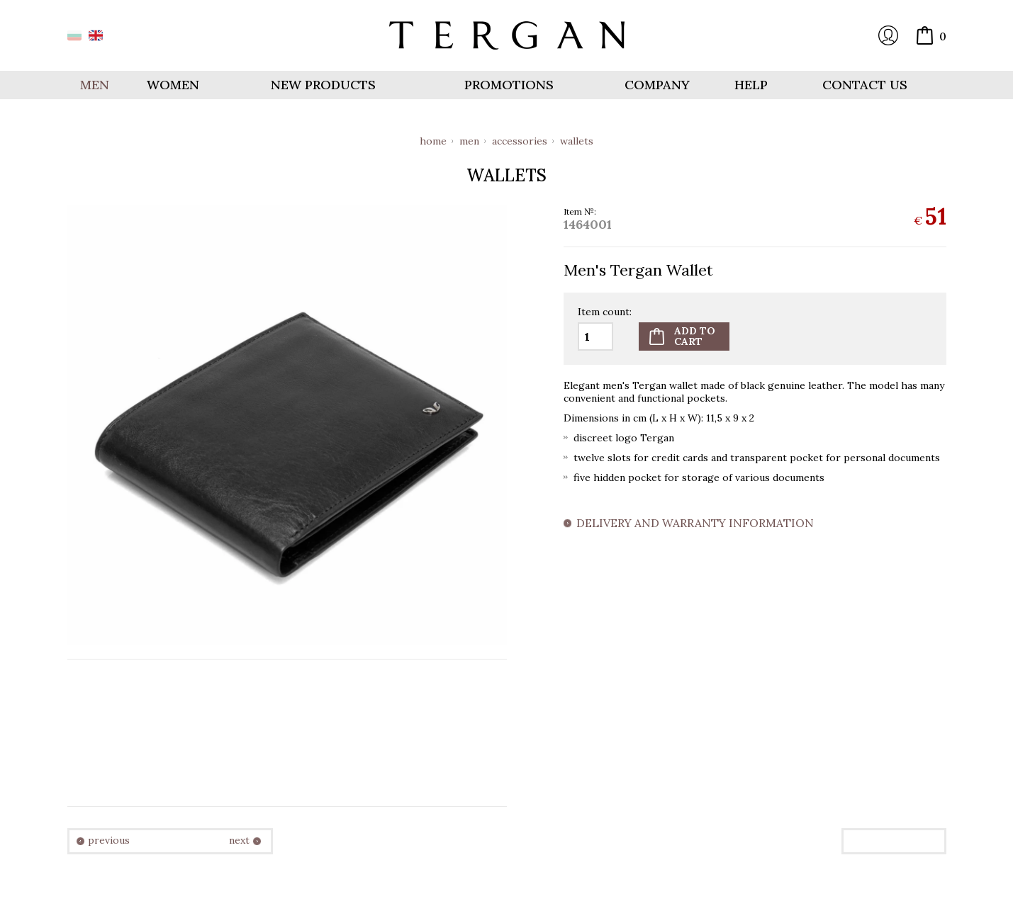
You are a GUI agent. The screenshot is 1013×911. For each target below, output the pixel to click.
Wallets (576, 141)
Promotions (509, 85)
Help (751, 85)
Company (657, 85)
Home (433, 141)
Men (469, 141)
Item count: (605, 312)
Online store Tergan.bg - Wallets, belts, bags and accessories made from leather (507, 35)
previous (109, 840)
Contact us (864, 85)
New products (323, 85)
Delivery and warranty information (695, 523)
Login (888, 35)
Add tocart (694, 336)
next (239, 840)
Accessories (519, 141)
